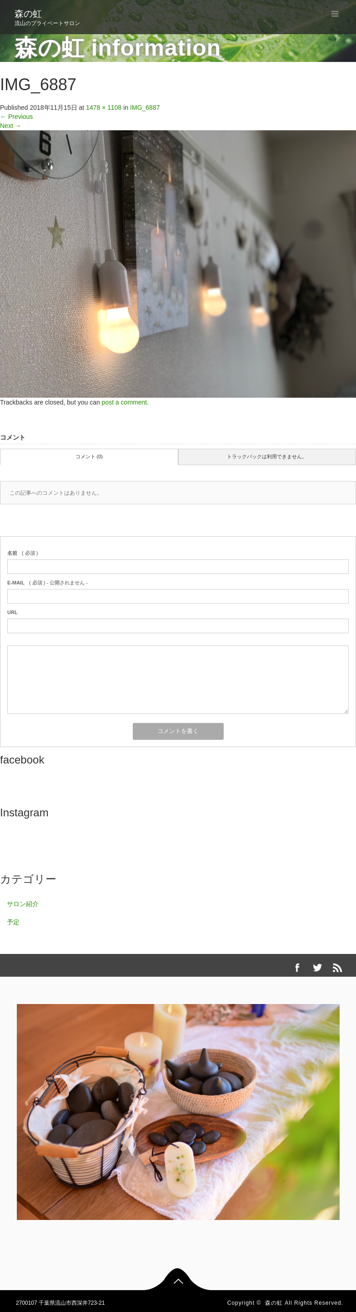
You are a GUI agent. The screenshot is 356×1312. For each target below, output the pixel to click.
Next (10, 125)
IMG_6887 (145, 107)
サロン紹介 (23, 903)
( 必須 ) (22, 553)
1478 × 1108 (103, 107)
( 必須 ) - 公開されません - (47, 582)
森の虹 (28, 14)
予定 (13, 922)
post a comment (124, 402)
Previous (16, 116)
